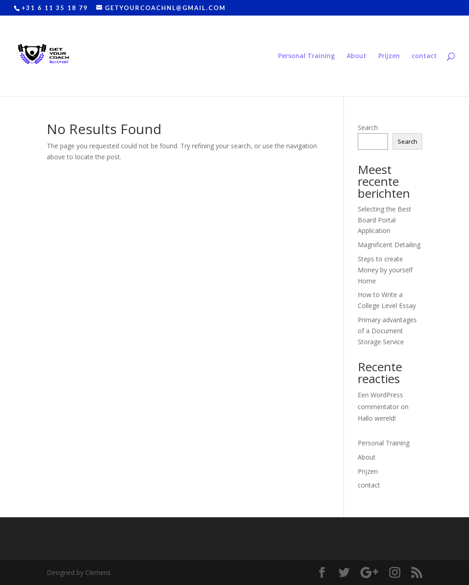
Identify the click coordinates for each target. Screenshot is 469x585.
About (356, 56)
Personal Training (306, 56)
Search (368, 127)
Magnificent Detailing (389, 244)
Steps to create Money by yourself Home (385, 270)
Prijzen (389, 56)
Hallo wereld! (377, 418)
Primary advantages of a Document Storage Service (387, 330)
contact (424, 56)
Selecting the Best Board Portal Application (384, 220)
